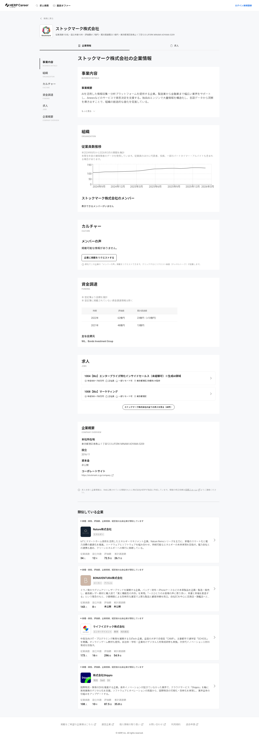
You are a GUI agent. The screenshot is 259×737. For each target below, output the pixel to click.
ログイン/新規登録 (243, 5)
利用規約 (176, 724)
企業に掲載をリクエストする (99, 257)
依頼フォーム (193, 490)
